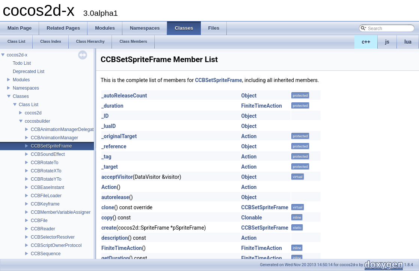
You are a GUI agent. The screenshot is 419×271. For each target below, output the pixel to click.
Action (249, 136)
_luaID (108, 126)
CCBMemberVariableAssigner (60, 212)
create (108, 228)
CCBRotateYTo (46, 179)
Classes (21, 96)
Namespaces (26, 88)
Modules (21, 79)
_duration (112, 106)
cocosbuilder (37, 121)
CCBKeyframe (45, 204)
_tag (106, 157)
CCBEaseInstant (47, 187)
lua (407, 42)
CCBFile (39, 220)
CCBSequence (45, 253)
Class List (28, 104)
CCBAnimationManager (54, 137)
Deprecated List (28, 71)
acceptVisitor (117, 177)
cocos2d (33, 113)
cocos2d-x (17, 55)
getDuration (115, 258)
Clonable (251, 218)
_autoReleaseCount (124, 96)
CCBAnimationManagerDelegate (63, 129)
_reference (113, 146)
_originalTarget (119, 136)
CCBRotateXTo (46, 171)
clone (107, 207)
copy (107, 218)
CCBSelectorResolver (53, 237)
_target (109, 167)
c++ (366, 42)
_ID (105, 116)
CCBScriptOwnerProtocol (56, 245)
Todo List (22, 63)
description (114, 238)
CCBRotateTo (44, 162)
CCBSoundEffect (48, 154)
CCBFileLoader (46, 195)
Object (249, 96)
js (387, 42)
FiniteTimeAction (261, 106)
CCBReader (43, 228)
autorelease (115, 197)
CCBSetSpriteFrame (51, 146)
